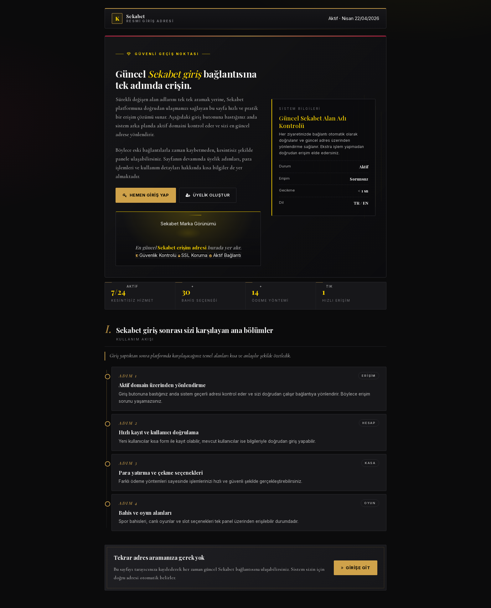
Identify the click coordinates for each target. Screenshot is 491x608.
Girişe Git (355, 567)
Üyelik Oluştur (208, 195)
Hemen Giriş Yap (146, 194)
